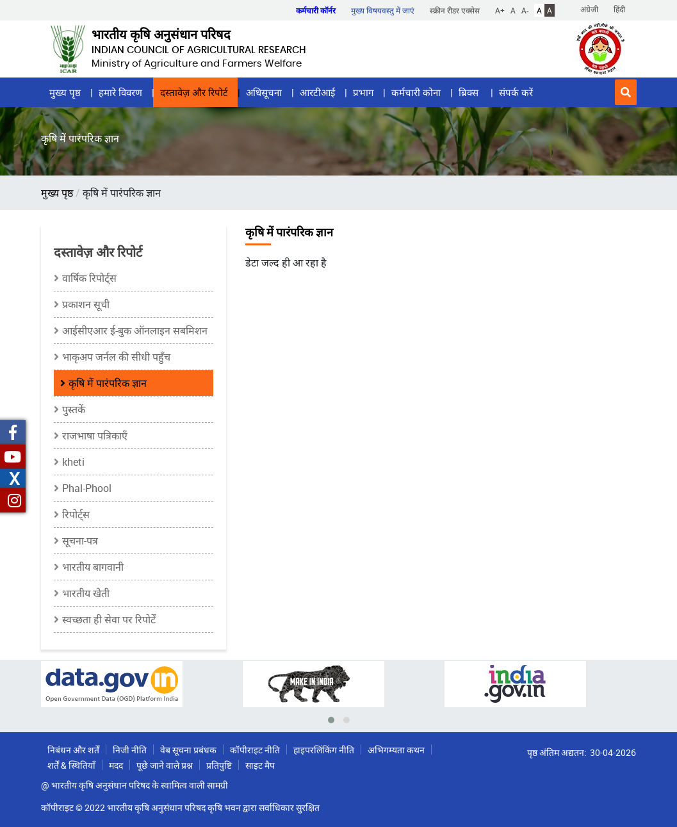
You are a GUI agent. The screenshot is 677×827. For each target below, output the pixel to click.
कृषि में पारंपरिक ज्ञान (108, 383)
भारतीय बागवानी (93, 567)
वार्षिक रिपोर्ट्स (89, 278)
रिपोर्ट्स (76, 514)
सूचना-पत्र (80, 541)
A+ (500, 10)
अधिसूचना (264, 92)
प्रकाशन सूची (86, 304)
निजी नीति (130, 750)
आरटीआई (317, 92)
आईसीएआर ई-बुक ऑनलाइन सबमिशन (135, 330)
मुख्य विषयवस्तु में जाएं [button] (382, 10)
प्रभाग (363, 92)
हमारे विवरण (120, 92)
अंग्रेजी (589, 9)
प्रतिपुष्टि (219, 765)
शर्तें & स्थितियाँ (71, 765)
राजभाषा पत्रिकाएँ (94, 436)
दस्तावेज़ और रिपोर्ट (194, 92)
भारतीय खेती (86, 593)
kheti (73, 462)
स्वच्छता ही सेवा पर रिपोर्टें (109, 619)
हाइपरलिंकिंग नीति (323, 750)
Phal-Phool (86, 488)
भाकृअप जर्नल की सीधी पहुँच (116, 357)
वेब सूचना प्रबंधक (188, 750)
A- (524, 10)
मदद (116, 765)
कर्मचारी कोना (416, 92)
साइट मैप (260, 765)
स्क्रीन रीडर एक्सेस (455, 10)
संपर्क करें (516, 92)
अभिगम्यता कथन (396, 750)
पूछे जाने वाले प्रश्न (164, 765)
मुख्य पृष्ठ (65, 92)
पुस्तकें (73, 409)
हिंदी (619, 9)
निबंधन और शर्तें (73, 750)
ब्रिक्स (470, 92)
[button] (626, 92)
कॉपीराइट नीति (255, 750)
